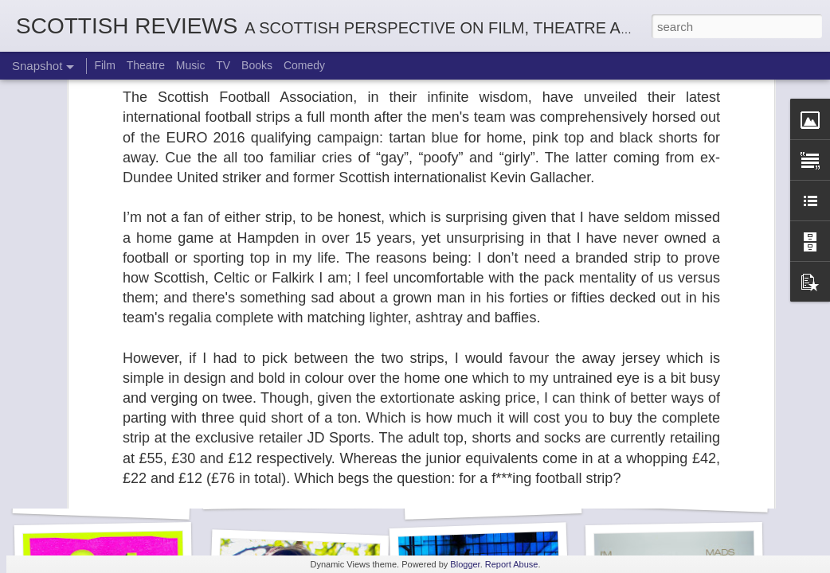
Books (256, 65)
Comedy (304, 65)
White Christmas (493, 499)
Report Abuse (511, 564)
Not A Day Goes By (679, 492)
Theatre (146, 65)
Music (191, 65)
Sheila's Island (101, 498)
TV (223, 65)
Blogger (465, 564)
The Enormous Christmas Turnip (319, 490)
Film (104, 65)
